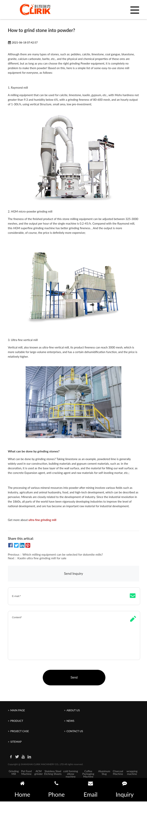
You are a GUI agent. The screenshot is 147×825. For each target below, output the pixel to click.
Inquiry (125, 789)
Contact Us (74, 731)
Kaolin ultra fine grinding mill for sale (41, 558)
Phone (56, 789)
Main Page (17, 710)
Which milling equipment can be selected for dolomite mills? (62, 554)
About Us (73, 710)
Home (22, 789)
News (70, 720)
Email (90, 789)
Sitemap (16, 741)
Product (16, 720)
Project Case (19, 731)
